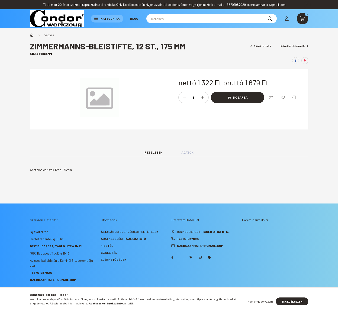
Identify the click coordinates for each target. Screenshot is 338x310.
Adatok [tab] (187, 152)
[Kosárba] (237, 97)
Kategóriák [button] (107, 18)
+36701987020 (41, 272)
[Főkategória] (32, 35)
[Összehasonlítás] (271, 97)
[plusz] (202, 97)
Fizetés (107, 246)
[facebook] (295, 60)
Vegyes (49, 35)
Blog (134, 18)
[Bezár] (307, 4)
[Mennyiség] (193, 97)
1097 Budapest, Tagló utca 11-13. (56, 246)
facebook (172, 257)
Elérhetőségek (113, 260)
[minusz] (184, 97)
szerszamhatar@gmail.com (53, 280)
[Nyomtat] (294, 97)
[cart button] (302, 18)
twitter (181, 257)
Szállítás (109, 253)
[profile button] (287, 18)
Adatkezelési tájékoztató (123, 239)
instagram (200, 257)
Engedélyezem (292, 301)
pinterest (191, 257)
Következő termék (294, 46)
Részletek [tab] (153, 152)
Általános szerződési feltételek (129, 232)
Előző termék (260, 46)
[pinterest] (304, 60)
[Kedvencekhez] (282, 97)
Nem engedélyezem (260, 301)
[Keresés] (211, 18)
